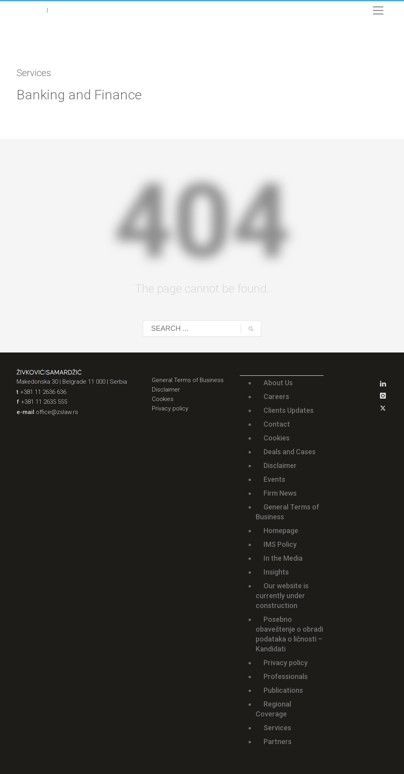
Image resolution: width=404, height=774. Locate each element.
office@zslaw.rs (57, 412)
